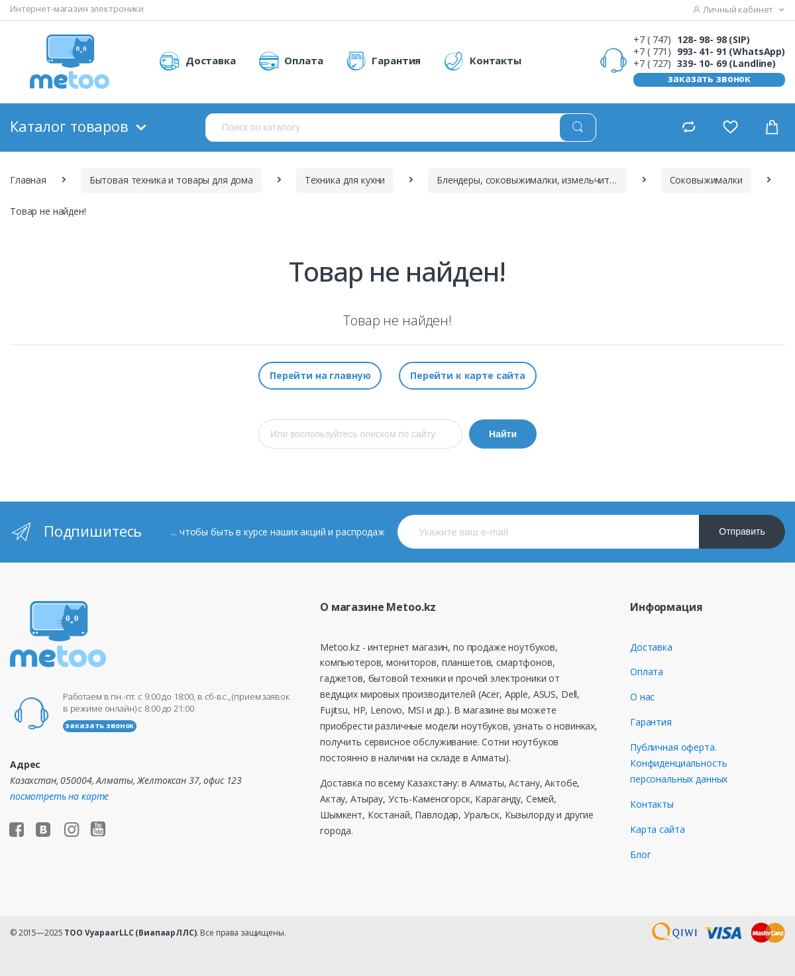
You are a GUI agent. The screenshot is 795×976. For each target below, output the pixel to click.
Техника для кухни (345, 180)
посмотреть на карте (59, 796)
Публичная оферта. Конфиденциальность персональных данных (678, 763)
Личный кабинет (733, 9)
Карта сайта (657, 829)
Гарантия (383, 61)
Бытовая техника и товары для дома (171, 180)
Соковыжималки (706, 180)
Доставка (197, 61)
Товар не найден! (48, 211)
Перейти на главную (320, 375)
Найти (503, 434)
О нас (642, 696)
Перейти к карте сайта (467, 375)
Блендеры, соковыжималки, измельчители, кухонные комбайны (532, 180)
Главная (28, 180)
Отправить (742, 531)
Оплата (290, 61)
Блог (640, 854)
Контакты (482, 61)
